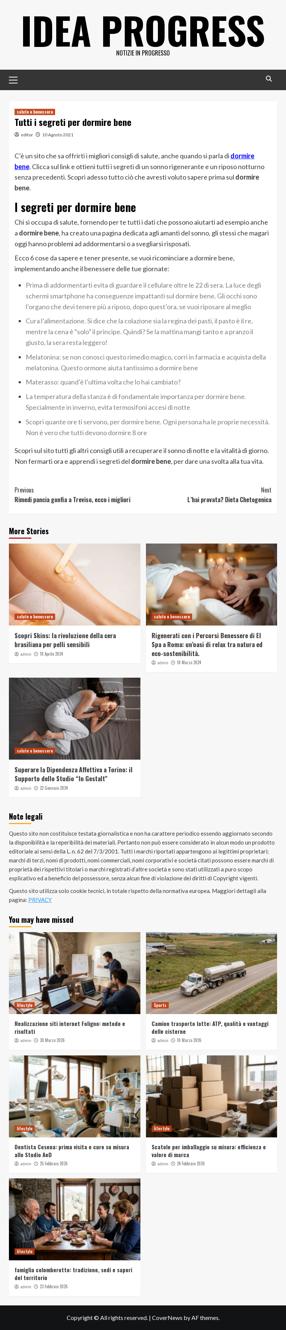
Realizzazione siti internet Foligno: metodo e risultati (70, 1027)
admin (25, 654)
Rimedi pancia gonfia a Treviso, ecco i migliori (79, 494)
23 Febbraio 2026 (54, 1286)
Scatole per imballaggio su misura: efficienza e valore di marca (209, 1151)
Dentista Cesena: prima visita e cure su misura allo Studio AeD (72, 1151)
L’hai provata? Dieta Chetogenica (207, 494)
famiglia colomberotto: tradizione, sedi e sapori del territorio (73, 1274)
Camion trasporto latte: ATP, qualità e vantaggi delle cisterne (210, 1027)
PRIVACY (40, 899)
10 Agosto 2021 (57, 134)
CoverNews (167, 1317)
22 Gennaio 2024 (54, 788)
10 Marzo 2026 (189, 1040)
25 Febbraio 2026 (54, 1163)
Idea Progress (143, 29)
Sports (160, 1005)
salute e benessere (35, 112)
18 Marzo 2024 (189, 662)
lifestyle (24, 1005)
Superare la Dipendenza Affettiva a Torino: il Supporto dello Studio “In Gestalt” (74, 774)
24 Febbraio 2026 (191, 1163)
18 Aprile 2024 (51, 654)
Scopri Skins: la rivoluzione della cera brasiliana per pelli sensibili (65, 640)
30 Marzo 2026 (52, 1040)
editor (27, 134)
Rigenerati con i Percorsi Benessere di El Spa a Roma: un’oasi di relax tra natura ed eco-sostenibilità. (207, 644)
